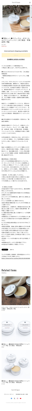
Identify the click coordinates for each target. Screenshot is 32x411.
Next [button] (29, 19)
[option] (16, 18)
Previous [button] (2, 19)
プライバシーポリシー (9, 394)
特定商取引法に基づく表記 (22, 394)
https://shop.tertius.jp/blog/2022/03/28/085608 (16, 258)
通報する (12, 249)
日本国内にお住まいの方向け (16, 59)
